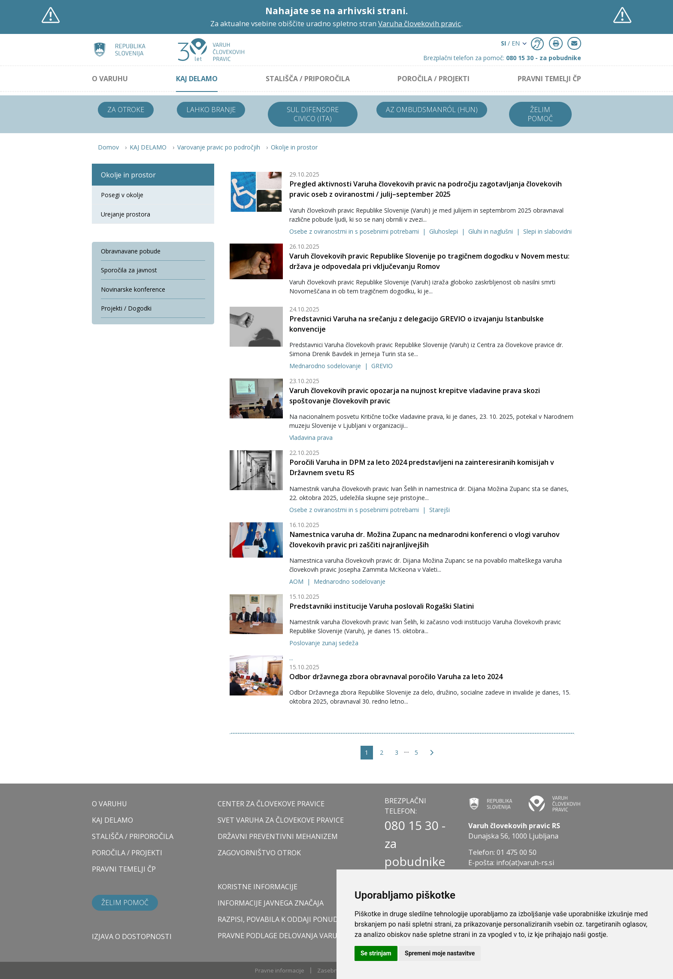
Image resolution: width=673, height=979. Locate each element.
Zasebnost (331, 970)
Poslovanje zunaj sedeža (323, 643)
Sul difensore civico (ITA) (313, 114)
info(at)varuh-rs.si (525, 862)
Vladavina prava (311, 437)
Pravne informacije (279, 970)
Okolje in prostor (294, 147)
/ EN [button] (510, 43)
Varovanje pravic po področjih (218, 147)
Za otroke (125, 109)
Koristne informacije (257, 886)
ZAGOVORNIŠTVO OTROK (259, 852)
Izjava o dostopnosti (132, 936)
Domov (108, 147)
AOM (297, 581)
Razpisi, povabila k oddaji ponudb (280, 919)
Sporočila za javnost (129, 270)
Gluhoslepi (444, 231)
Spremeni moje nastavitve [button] (440, 953)
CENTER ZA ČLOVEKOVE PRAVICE (271, 803)
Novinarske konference (133, 289)
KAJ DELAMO (197, 78)
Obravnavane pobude (131, 251)
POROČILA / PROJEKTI (433, 78)
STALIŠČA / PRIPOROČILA (308, 78)
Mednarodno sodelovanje (326, 366)
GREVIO (382, 366)
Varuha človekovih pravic (419, 23)
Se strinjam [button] (376, 953)
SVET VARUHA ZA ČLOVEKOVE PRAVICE (281, 820)
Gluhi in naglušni (491, 231)
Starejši (439, 510)
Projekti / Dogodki (126, 308)
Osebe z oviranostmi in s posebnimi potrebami (355, 231)
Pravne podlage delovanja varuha (282, 935)
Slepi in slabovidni (547, 231)
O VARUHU (110, 78)
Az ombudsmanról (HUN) (432, 109)
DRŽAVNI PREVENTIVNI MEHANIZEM (278, 836)
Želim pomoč (540, 114)
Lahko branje (211, 109)
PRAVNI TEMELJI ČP (549, 78)
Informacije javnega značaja (271, 903)
